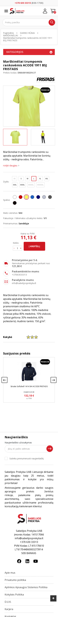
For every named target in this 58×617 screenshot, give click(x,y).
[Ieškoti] (29, 22)
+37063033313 (19, 274)
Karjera (9, 609)
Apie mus (10, 572)
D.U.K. (8, 602)
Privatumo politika (15, 580)
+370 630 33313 (23, 2)
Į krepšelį (34, 246)
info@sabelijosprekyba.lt (24, 283)
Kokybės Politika (14, 594)
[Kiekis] (17, 248)
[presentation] (4, 380)
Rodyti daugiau (10, 165)
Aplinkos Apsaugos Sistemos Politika (26, 587)
